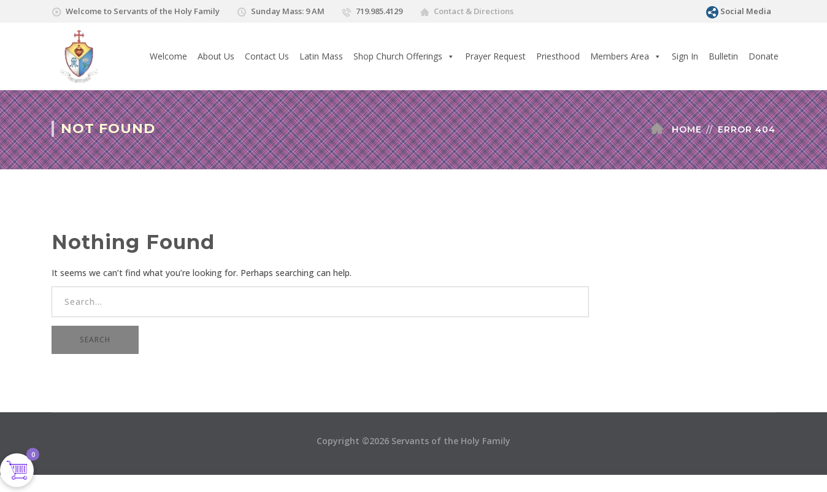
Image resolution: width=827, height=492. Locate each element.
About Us (216, 56)
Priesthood (558, 56)
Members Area (625, 56)
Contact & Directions (474, 11)
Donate (763, 56)
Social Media (745, 11)
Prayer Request (495, 56)
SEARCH (95, 339)
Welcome (168, 56)
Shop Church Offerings (404, 56)
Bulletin (723, 56)
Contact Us (267, 56)
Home (687, 129)
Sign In (685, 56)
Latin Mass (321, 56)
